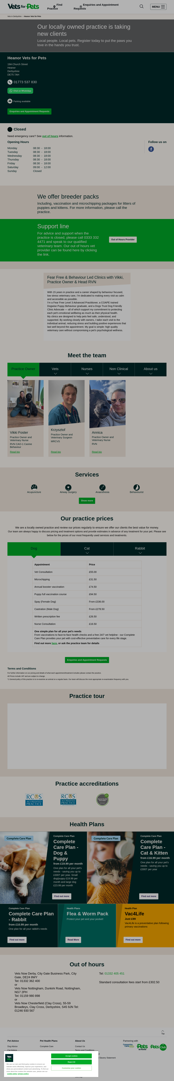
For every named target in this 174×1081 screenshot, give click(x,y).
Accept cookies (71, 1056)
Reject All (71, 1062)
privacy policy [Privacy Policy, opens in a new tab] (23, 1074)
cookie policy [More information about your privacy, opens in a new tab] (12, 1074)
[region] (51, 1064)
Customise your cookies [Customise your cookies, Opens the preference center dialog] (71, 1068)
